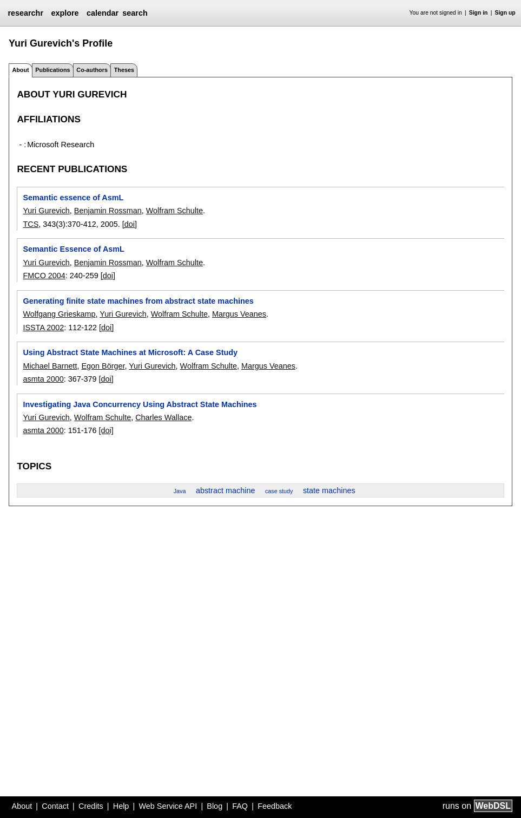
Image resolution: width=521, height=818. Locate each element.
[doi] (129, 224)
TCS (30, 224)
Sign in (478, 13)
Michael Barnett (50, 366)
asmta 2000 (43, 379)
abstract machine (225, 490)
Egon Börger (102, 366)
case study (279, 491)
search (134, 13)
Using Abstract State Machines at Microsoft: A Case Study (130, 352)
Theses (124, 70)
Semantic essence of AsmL (73, 197)
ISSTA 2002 (43, 327)
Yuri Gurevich (46, 210)
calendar (102, 13)
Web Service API (168, 806)
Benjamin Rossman (108, 210)
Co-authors (92, 70)
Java (180, 491)
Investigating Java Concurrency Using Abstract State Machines (139, 404)
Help (121, 806)
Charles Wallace (163, 417)
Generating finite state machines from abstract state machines (138, 301)
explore (64, 13)
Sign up (505, 13)
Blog (214, 806)
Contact (55, 806)
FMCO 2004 (44, 275)
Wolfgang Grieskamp (59, 314)
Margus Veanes (239, 314)
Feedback (275, 806)
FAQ (240, 806)
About (22, 806)
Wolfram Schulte (174, 210)
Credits (90, 806)
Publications (52, 70)
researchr (25, 13)
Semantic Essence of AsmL (73, 249)
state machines (329, 490)
